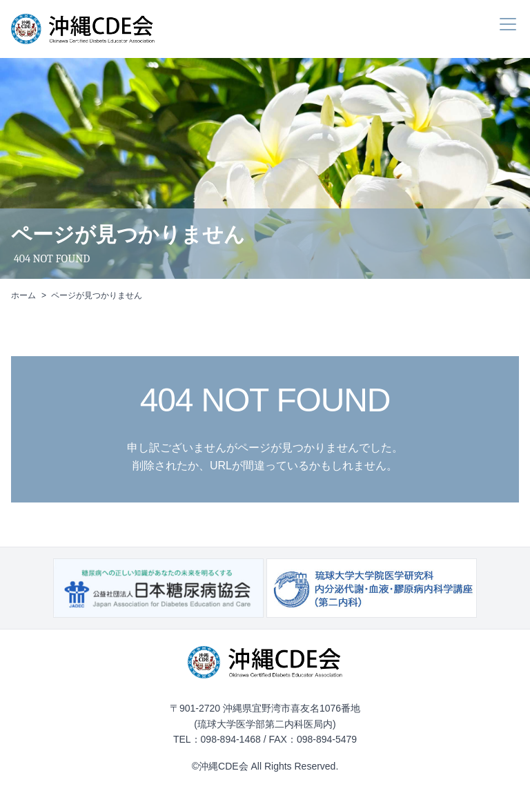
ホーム (23, 295)
